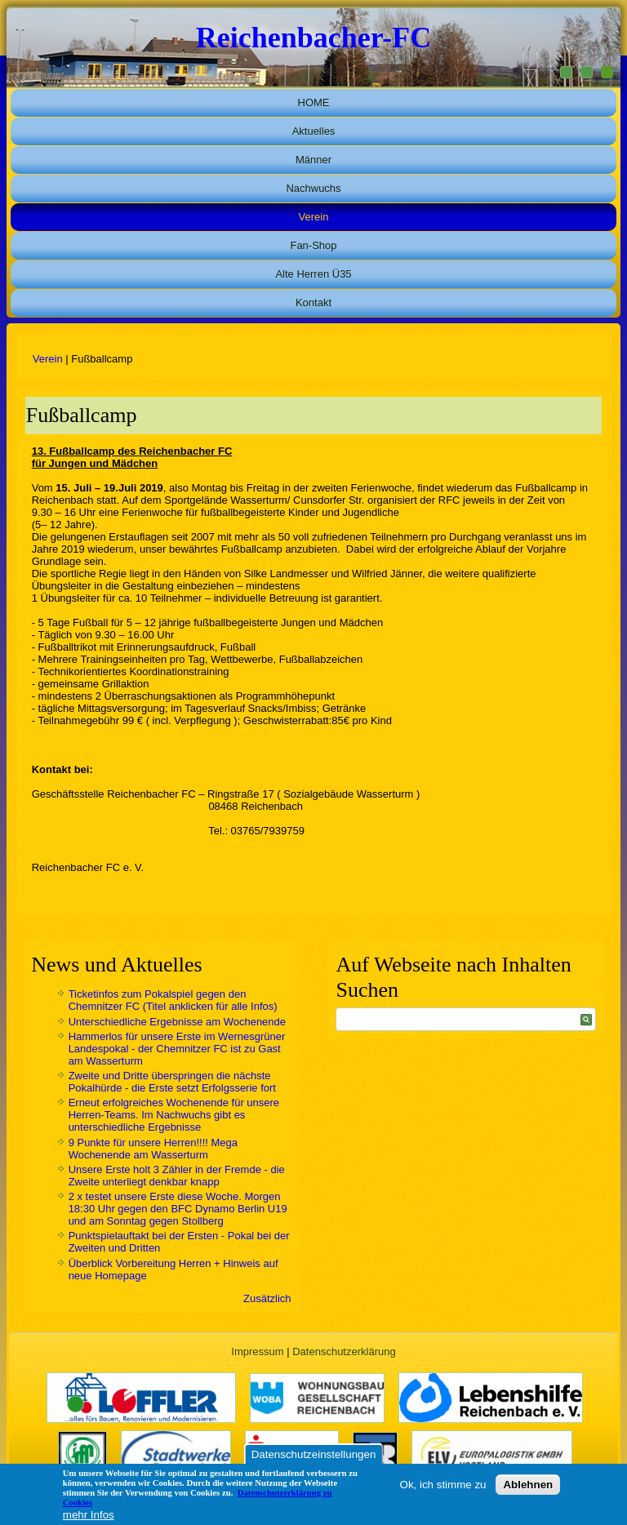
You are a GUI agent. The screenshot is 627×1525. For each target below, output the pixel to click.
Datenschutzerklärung (343, 1351)
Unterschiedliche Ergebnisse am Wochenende (177, 1022)
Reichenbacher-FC (314, 37)
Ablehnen (528, 1484)
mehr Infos (88, 1515)
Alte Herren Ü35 (313, 274)
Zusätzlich (267, 1298)
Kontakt (313, 302)
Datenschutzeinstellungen (313, 1454)
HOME (314, 102)
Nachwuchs (313, 188)
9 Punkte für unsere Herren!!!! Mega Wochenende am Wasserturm (153, 1148)
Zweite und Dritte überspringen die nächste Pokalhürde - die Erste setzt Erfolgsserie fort (172, 1081)
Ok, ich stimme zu (443, 1484)
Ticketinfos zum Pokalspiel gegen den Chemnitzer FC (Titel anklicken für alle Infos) (173, 1000)
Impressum (257, 1351)
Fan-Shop (313, 245)
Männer (313, 159)
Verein (314, 217)
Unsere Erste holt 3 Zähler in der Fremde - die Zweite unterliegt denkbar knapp (177, 1175)
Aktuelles (314, 131)
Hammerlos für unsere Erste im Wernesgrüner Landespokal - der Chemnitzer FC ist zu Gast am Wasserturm (177, 1048)
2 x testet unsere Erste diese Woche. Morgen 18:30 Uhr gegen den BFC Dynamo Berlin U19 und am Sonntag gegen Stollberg (178, 1208)
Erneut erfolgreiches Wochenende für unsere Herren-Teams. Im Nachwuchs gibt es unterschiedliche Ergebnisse (174, 1114)
